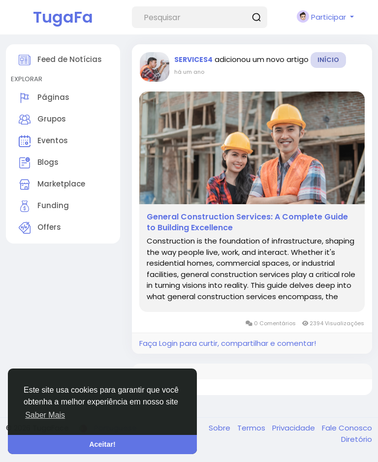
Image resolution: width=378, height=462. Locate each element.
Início (328, 59)
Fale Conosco (347, 428)
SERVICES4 (193, 59)
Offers (40, 228)
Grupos (42, 119)
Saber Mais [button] (45, 415)
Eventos (43, 141)
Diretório (356, 439)
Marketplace (52, 184)
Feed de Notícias (60, 60)
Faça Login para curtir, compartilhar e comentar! (227, 343)
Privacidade (294, 428)
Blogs (39, 163)
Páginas (44, 98)
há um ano (189, 72)
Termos (252, 428)
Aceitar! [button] (102, 444)
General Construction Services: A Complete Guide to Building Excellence (247, 222)
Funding (44, 206)
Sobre (220, 428)
